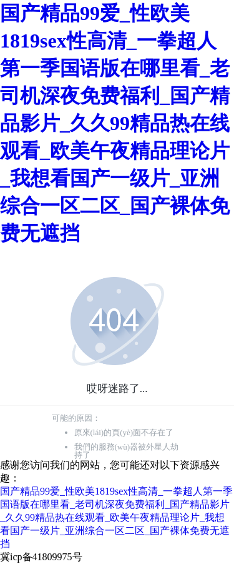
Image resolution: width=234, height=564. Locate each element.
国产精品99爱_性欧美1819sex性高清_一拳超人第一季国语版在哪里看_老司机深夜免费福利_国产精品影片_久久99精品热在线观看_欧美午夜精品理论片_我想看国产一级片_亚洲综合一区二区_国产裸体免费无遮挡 (115, 123)
